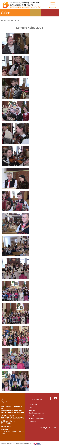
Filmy (30, 407)
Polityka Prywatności (36, 419)
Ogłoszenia (33, 404)
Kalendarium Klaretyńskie (38, 416)
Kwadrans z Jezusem (36, 413)
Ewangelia (32, 422)
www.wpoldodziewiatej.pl (27, 443)
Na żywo (32, 410)
